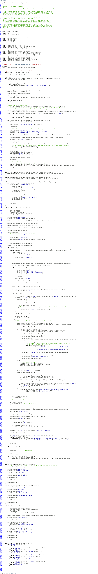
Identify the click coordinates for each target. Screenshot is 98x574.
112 (1, 133)
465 (1, 549)
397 (1, 469)
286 (1, 338)
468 (1, 552)
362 (1, 428)
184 (1, 218)
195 (1, 231)
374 (1, 442)
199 (1, 236)
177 (1, 210)
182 (1, 216)
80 (0, 96)
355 (1, 419)
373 (1, 441)
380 (1, 449)
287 (1, 339)
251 (1, 297)
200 (1, 237)
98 (0, 117)
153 (1, 182)
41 (0, 50)
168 (1, 199)
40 (0, 48)
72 (0, 86)
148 (1, 176)
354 (1, 418)
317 (1, 375)
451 (1, 532)
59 (0, 71)
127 (1, 151)
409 (1, 483)
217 (1, 257)
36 (0, 44)
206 (1, 244)
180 (1, 213)
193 (1, 229)
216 (1, 256)
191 (1, 226)
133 (1, 158)
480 (1, 567)
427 (1, 504)
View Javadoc (3, 0)
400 (1, 472)
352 (1, 416)
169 (1, 200)
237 (1, 280)
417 (1, 492)
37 (0, 45)
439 (1, 518)
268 (1, 317)
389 (1, 459)
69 (0, 83)
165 (1, 196)
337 (1, 398)
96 (0, 114)
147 (1, 174)
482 (1, 569)
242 (1, 286)
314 (1, 371)
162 (1, 192)
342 (1, 404)
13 (0, 17)
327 (1, 386)
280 (1, 331)
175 (1, 207)
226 (1, 267)
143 (1, 170)
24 (0, 30)
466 (1, 550)
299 (1, 353)
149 (1, 177)
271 (1, 320)
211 (1, 250)
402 (1, 475)
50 (0, 60)
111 (1, 132)
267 (1, 316)
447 (1, 528)
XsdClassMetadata (15, 249)
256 (1, 303)
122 (1, 145)
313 (1, 370)
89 (0, 106)
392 (1, 463)
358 (1, 423)
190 (1, 225)
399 (1, 471)
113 (1, 134)
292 (1, 345)
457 (1, 540)
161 (1, 191)
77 (0, 92)
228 (1, 270)
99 (0, 118)
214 (1, 253)
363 (1, 429)
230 (1, 272)
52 (0, 63)
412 (1, 487)
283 (1, 335)
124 (1, 147)
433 (1, 511)
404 (1, 477)
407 (1, 481)
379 (1, 448)
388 (1, 458)
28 (0, 34)
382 (1, 451)
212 (1, 251)
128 (1, 152)
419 (1, 495)
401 (1, 474)
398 (1, 470)
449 (1, 530)
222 (1, 263)
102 (1, 121)
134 (1, 159)
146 (1, 173)
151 (1, 179)
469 (1, 554)
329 (1, 389)
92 (0, 110)
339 (1, 401)
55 (0, 66)
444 (1, 524)
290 (1, 343)
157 (1, 186)
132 (1, 157)
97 (0, 116)
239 (1, 283)
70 (0, 84)
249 (1, 295)
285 (1, 337)
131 (1, 156)
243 (1, 288)
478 (1, 564)
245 (1, 290)
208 (1, 246)
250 (1, 296)
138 (1, 164)
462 (1, 545)
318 (1, 376)
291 (1, 344)
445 (1, 525)
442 (1, 522)
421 (1, 497)
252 (1, 298)
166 (1, 197)
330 (1, 390)
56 (0, 67)
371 (1, 438)
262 (1, 310)
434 (1, 512)
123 (1, 146)
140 (1, 166)
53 (0, 64)
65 (0, 78)
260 (1, 308)
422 (1, 498)
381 (1, 450)
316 (1, 373)
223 (1, 264)
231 (1, 273)
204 (1, 242)
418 (1, 494)
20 (0, 25)
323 (1, 382)
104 (1, 124)
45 (0, 54)
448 (1, 529)
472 (1, 557)
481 (1, 568)
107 (1, 127)
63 (0, 76)
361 (1, 426)
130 (1, 154)
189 (1, 224)
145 (1, 172)
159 (1, 189)
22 (0, 27)
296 (1, 350)
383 (1, 452)
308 (1, 364)
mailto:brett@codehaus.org (22, 64)
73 (0, 87)
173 (1, 205)
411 (1, 485)
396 (1, 468)
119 (1, 141)
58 (0, 70)
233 (1, 276)
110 (1, 131)
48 (0, 58)
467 (1, 551)
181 (1, 214)
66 (0, 79)
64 (0, 77)
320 (1, 378)
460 (1, 543)
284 (1, 336)
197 (1, 233)
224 (1, 265)
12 (0, 15)
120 (1, 143)
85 (0, 101)
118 (1, 140)
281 (1, 332)
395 (1, 467)
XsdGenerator (14, 67)
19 (0, 24)
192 (1, 227)
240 (1, 284)
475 (1, 561)
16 (0, 20)
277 (1, 328)
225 (1, 266)
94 (0, 112)
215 (1, 255)
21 (0, 26)
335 (1, 396)
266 (1, 315)
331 (1, 391)
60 (0, 72)
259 (1, 306)
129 (1, 153)
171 (1, 203)
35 (0, 43)
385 (1, 455)
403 (1, 476)
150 (1, 178)
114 (1, 136)
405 (1, 478)
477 (1, 563)
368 (1, 435)
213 (1, 252)
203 (1, 240)
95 (0, 113)
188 (1, 223)
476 (1, 562)
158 (1, 187)
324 (1, 383)
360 (1, 425)
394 (1, 465)
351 (1, 415)
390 (1, 461)
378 (1, 446)
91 (0, 109)
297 (1, 351)
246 (1, 291)
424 (1, 501)
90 (0, 107)
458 (1, 541)
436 (1, 515)
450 (1, 531)
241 (1, 285)
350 (1, 414)
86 (0, 103)
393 (1, 464)
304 (1, 359)
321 (1, 379)
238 (1, 282)
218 (1, 258)
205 (1, 243)
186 (1, 220)
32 (0, 39)
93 (0, 111)
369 (1, 436)
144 (1, 171)
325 (1, 384)
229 (1, 271)
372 (1, 439)
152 (1, 180)
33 (0, 40)
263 (1, 311)
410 (1, 484)
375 (1, 443)
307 (1, 363)
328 (1, 388)
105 (1, 125)
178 (1, 211)
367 (1, 434)
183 (1, 217)
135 (1, 160)
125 (1, 149)
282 (1, 333)
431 (1, 509)
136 (1, 162)
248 (1, 293)
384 (1, 454)
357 (1, 422)
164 (1, 194)
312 (1, 369)
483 (1, 570)
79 (0, 94)
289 (1, 342)
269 (1, 318)
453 (1, 535)
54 (0, 65)
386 (1, 456)
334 (1, 395)
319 (1, 377)
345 (1, 408)
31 (0, 38)
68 (0, 81)
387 (1, 457)
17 (0, 21)
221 (1, 262)
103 (1, 123)
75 (0, 90)
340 (1, 402)
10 (0, 13)
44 (0, 53)
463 (1, 547)
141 (1, 167)
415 (1, 490)
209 (1, 247)
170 (1, 202)
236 (1, 279)
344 (1, 406)
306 (1, 362)
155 (1, 184)
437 (1, 516)
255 (1, 302)
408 (1, 482)
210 (1, 249)
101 (1, 120)
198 (1, 235)
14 (0, 18)
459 (1, 542)
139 (1, 165)
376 (1, 444)
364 (1, 430)
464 (1, 548)
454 (1, 536)
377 (1, 445)
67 (0, 80)
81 (0, 97)
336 (1, 397)
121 (1, 144)
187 (1, 222)
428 (1, 505)
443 (1, 523)
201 (1, 238)
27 (0, 33)
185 (1, 219)
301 (1, 356)
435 (1, 514)
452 (1, 534)
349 (1, 412)
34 (0, 41)
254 (1, 300)
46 (0, 56)
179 (1, 212)
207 (1, 245)
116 (1, 138)
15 (0, 19)
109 (1, 130)
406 (1, 479)
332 (1, 392)
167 (1, 198)
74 (0, 88)
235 (1, 278)
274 (1, 324)
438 (1, 517)
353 (1, 417)
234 (1, 277)
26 (0, 32)
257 (1, 304)
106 (1, 126)
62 (0, 74)
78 (0, 93)
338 (1, 399)
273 (1, 323)
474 (1, 560)
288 (1, 341)
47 (0, 57)
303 (1, 358)
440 (1, 519)
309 (1, 365)
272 (1, 322)
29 (0, 36)
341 (1, 403)
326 (1, 385)
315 (1, 372)
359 (1, 424)
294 (1, 348)
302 (1, 357)
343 (1, 405)
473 (1, 558)
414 (1, 489)
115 (1, 137)
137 (1, 163)
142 (1, 169)
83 (0, 99)
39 (0, 47)
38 (0, 46)
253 (1, 299)
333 (1, 393)
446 (1, 527)
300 (1, 355)
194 (1, 230)
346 (1, 409)
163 (1, 193)
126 (1, 150)
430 (1, 508)
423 (1, 499)
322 (1, 381)
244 (1, 289)
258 (1, 305)
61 (0, 73)
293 (1, 346)
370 (1, 437)
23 (0, 28)
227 (1, 269)
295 (1, 349)
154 (1, 183)
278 (1, 329)
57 (0, 68)
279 (1, 330)
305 (1, 361)
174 (1, 206)
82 (0, 98)
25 (0, 31)
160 (1, 190)
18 (0, 23)
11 (0, 14)
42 (0, 51)
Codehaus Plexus (11, 573)
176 (1, 209)
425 (1, 502)
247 (1, 292)
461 (1, 544)
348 (1, 411)
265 (1, 313)
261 (1, 309)
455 (1, 537)
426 (1, 503)
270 (1, 319)
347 (1, 410)
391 (1, 462)
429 (1, 507)
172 (1, 204)
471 (1, 556)
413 (1, 488)
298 (1, 352)
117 (1, 139)
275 (1, 325)
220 (1, 260)
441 (1, 521)
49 (0, 59)
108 (1, 129)
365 (1, 431)
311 (1, 368)
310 (1, 366)
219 (1, 259)
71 (0, 85)
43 (0, 52)
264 (1, 312)
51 (0, 61)
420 (1, 496)
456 (1, 538)
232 (1, 275)
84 (0, 100)
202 (1, 239)
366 (1, 432)
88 (0, 105)
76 (0, 91)
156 (1, 185)
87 (0, 104)
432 (1, 510)
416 (1, 491)
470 (1, 555)
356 (1, 421)
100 (1, 119)
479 (1, 565)
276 (1, 326)
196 (1, 232)
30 (0, 37)
